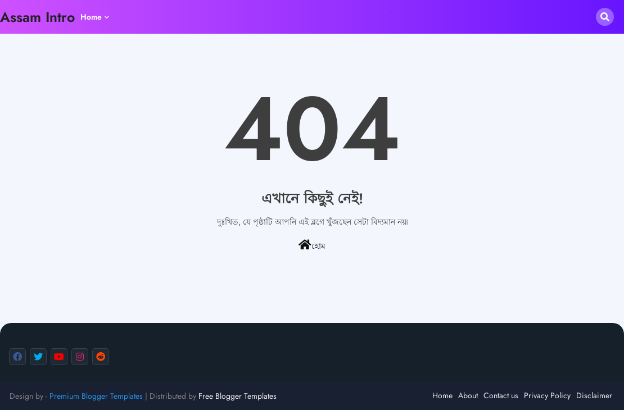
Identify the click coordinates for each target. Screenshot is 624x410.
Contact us (500, 395)
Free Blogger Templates (237, 396)
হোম (312, 245)
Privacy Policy (547, 395)
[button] (605, 17)
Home (91, 16)
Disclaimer (594, 395)
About (468, 395)
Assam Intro (37, 17)
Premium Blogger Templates (96, 396)
